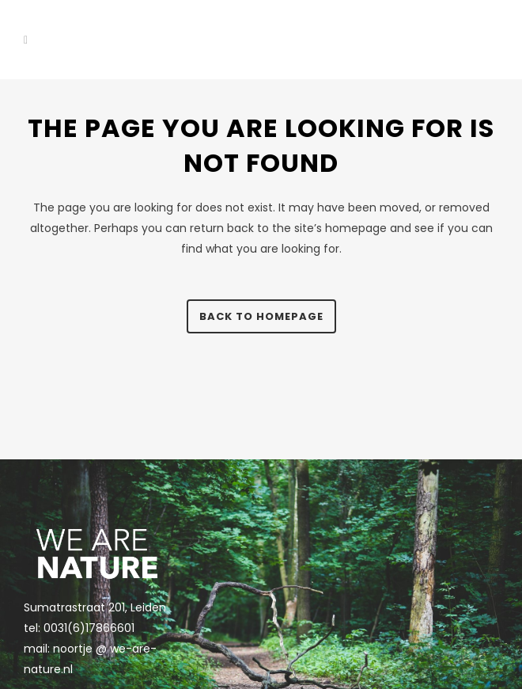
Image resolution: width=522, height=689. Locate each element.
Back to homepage (261, 316)
